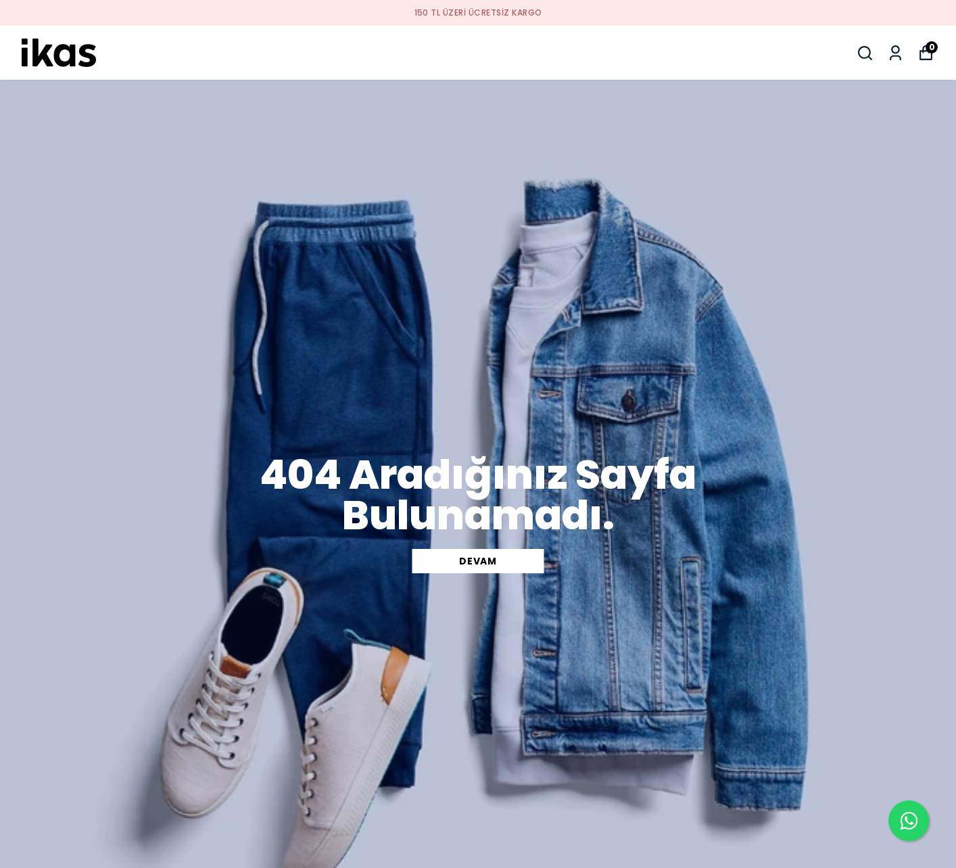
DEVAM (478, 561)
